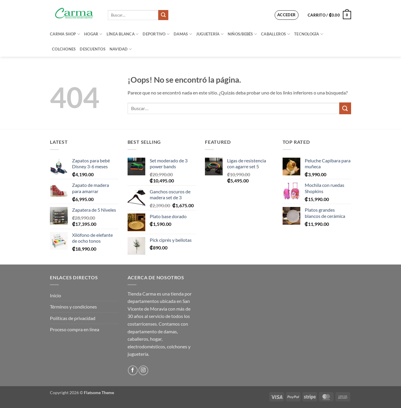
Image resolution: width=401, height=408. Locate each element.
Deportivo (156, 34)
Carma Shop (65, 34)
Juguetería (210, 34)
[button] (287, 15)
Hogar (93, 34)
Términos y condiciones (73, 306)
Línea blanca (123, 34)
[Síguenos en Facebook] (133, 370)
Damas (183, 34)
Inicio (55, 295)
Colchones (64, 49)
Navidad (121, 49)
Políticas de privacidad (72, 318)
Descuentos (92, 49)
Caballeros (275, 34)
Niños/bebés (242, 34)
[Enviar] (163, 15)
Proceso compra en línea (74, 329)
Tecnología (308, 34)
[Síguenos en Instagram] (143, 370)
